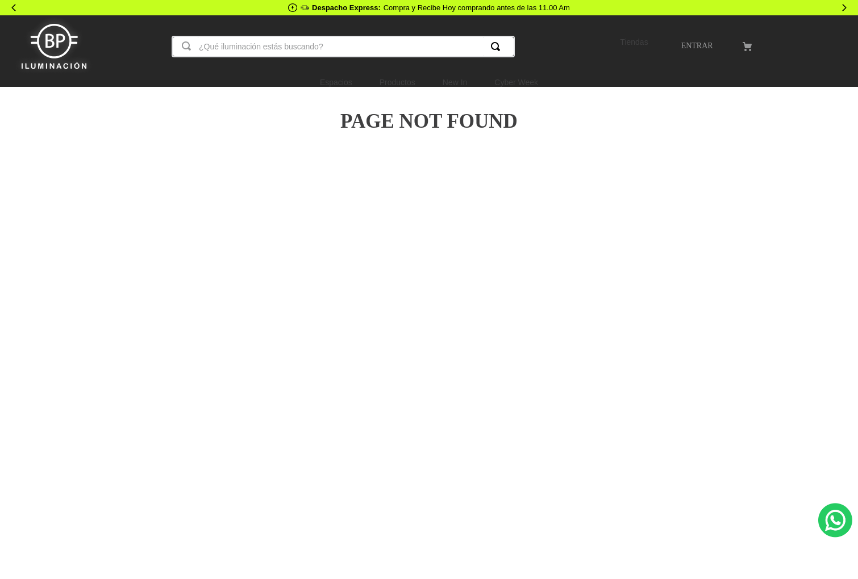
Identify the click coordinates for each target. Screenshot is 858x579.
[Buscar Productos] (498, 46)
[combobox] (343, 46)
